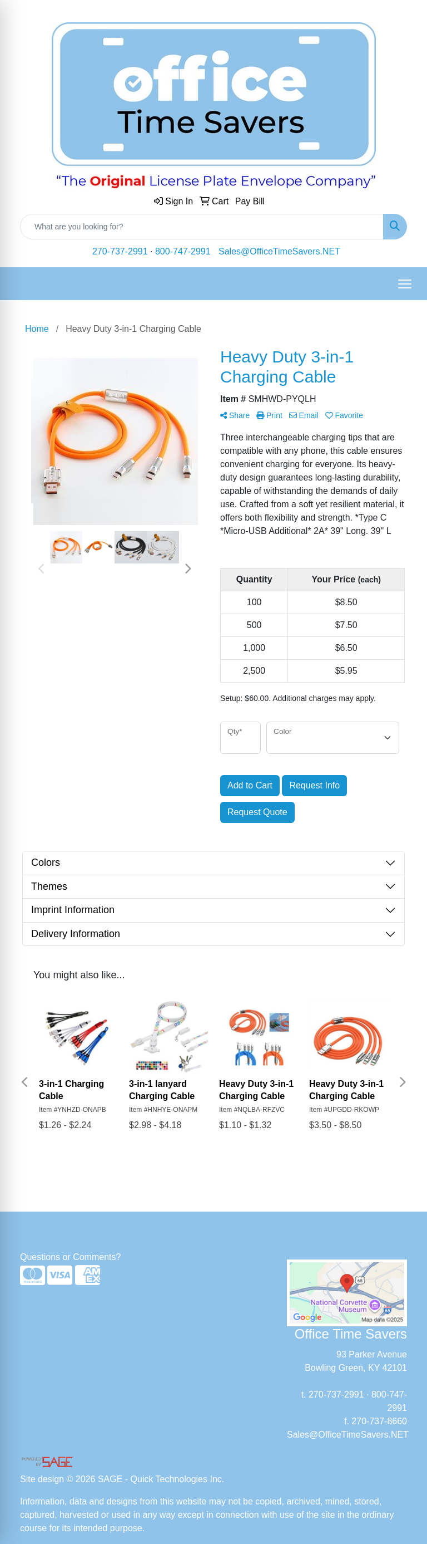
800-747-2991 (183, 251)
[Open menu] (405, 284)
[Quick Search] (202, 226)
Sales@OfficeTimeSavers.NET (279, 251)
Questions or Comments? (70, 1257)
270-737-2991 (120, 251)
